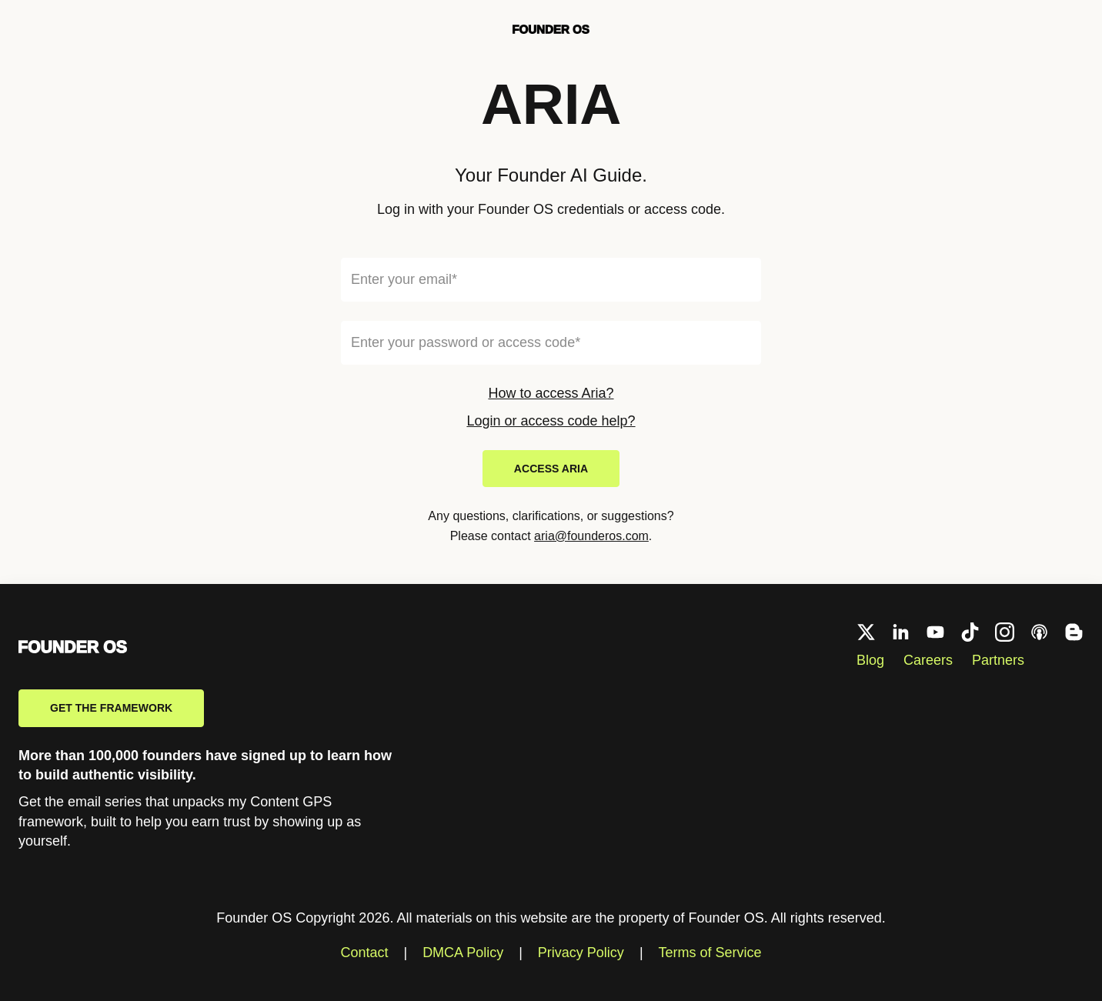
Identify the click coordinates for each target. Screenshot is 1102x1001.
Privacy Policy (581, 952)
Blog (870, 660)
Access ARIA (551, 468)
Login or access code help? (550, 421)
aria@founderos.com (591, 535)
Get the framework (111, 708)
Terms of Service (710, 952)
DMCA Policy (462, 952)
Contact (364, 952)
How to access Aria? (550, 393)
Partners (998, 660)
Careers (928, 660)
